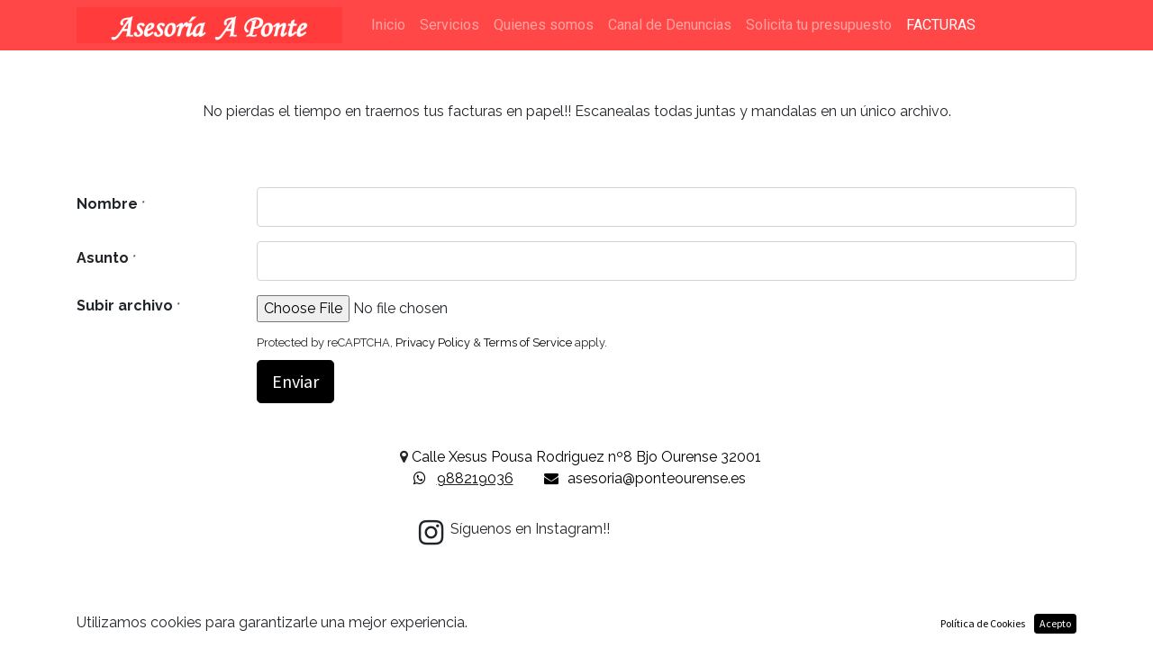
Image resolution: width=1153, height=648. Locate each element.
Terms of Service (528, 342)
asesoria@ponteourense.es (656, 478)
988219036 (475, 478)
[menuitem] (388, 25)
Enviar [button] (295, 381)
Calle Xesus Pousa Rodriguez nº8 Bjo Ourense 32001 (586, 456)
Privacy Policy (432, 342)
